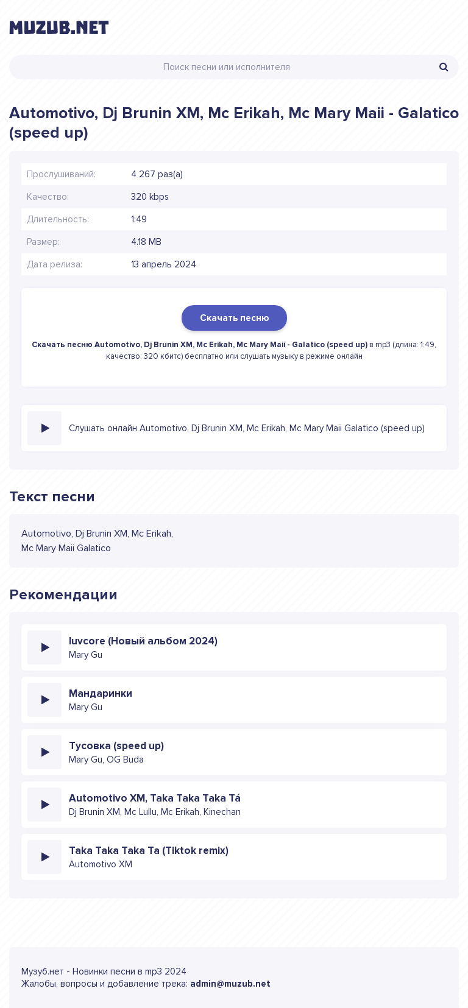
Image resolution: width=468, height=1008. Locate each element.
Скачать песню (234, 317)
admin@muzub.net (230, 983)
